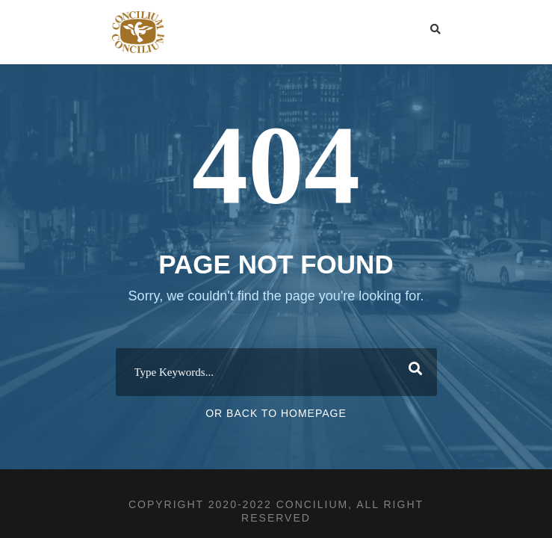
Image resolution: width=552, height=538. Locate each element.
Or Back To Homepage (276, 413)
